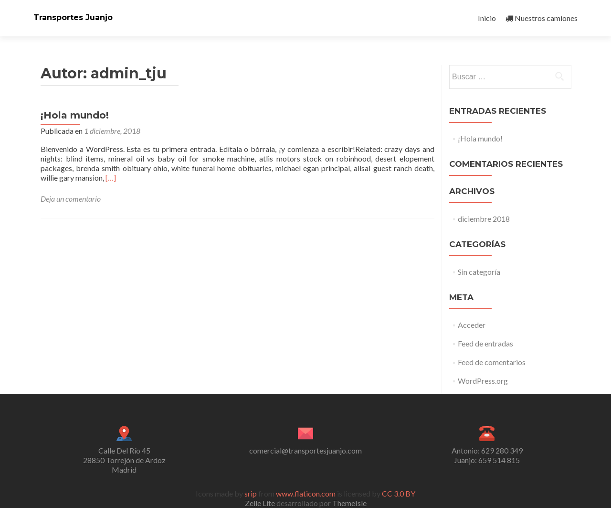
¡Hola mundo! (75, 115)
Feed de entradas (485, 343)
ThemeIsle (349, 503)
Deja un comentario (71, 198)
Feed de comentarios (492, 362)
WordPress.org (483, 380)
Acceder (471, 324)
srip (250, 493)
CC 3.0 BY (398, 493)
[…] (110, 177)
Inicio (487, 17)
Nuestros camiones (542, 17)
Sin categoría (479, 271)
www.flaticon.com (306, 493)
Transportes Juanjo (73, 17)
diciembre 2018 (484, 218)
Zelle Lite (260, 503)
